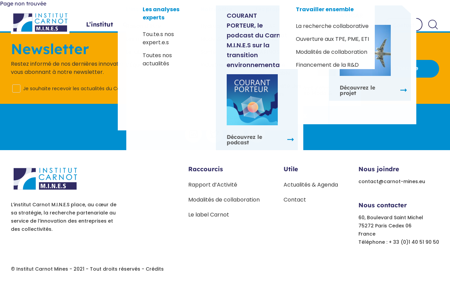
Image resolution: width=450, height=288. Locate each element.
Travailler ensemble (339, 24)
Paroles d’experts (271, 24)
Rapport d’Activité (212, 185)
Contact (403, 25)
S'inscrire (405, 68)
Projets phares (212, 24)
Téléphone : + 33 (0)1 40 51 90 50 (398, 242)
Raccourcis (205, 169)
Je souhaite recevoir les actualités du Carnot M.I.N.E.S (86, 88)
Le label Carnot (208, 215)
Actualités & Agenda (311, 185)
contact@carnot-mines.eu (391, 181)
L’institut (99, 24)
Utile (291, 169)
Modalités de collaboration (224, 200)
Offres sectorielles (151, 24)
